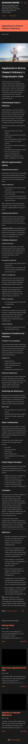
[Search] (22, 3)
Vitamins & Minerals (12, 611)
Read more (23, 641)
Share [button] (22, 611)
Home (3, 15)
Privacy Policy (12, 15)
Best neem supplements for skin (14, 669)
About (21, 15)
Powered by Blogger (14, 739)
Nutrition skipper (10, 2)
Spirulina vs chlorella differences (11, 713)
